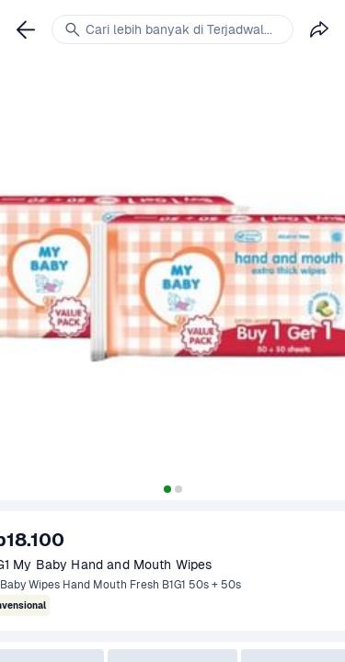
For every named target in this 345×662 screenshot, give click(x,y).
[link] (26, 29)
